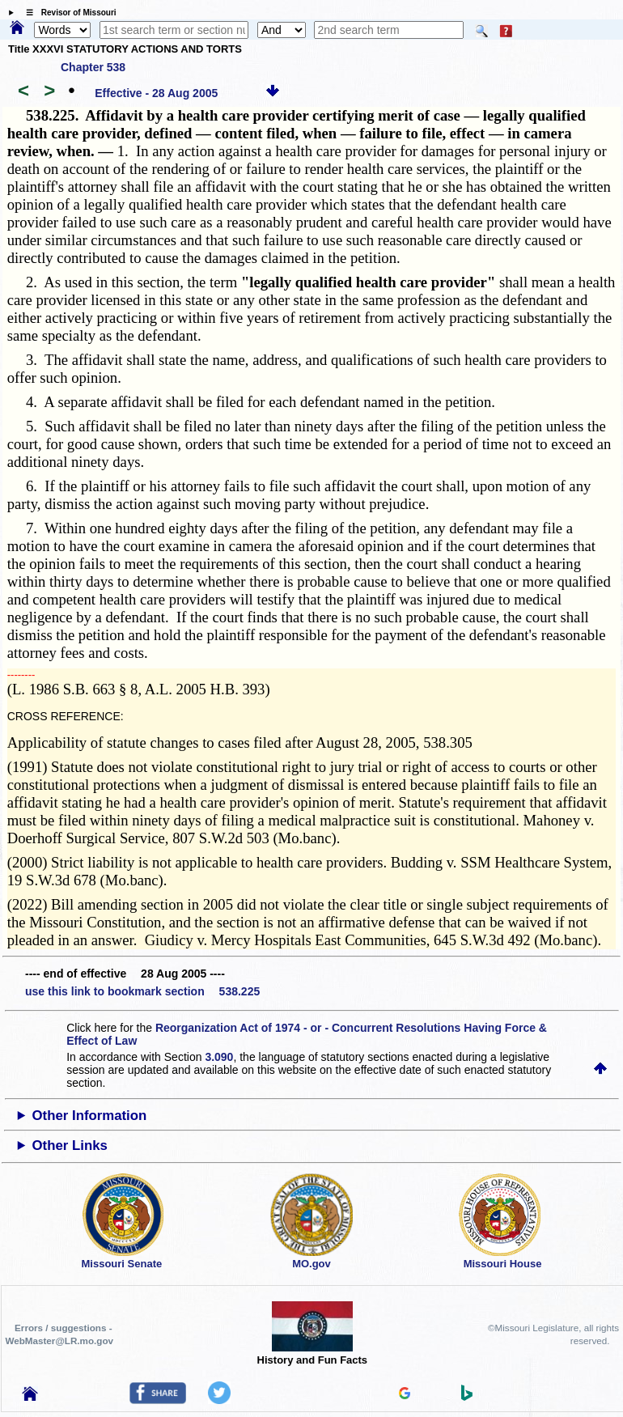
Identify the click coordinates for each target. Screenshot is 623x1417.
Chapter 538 (93, 67)
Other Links (70, 1145)
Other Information (89, 1115)
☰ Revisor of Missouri (67, 12)
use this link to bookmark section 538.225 (142, 991)
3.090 (219, 1056)
